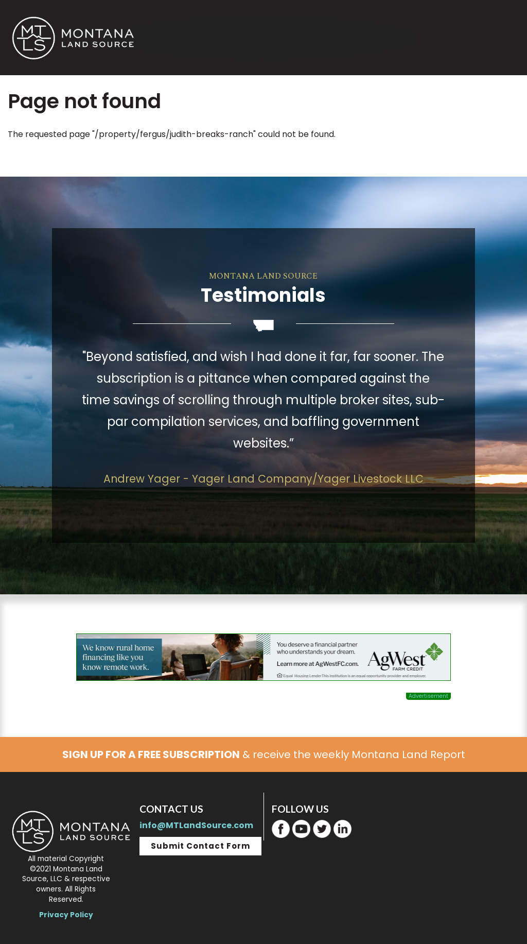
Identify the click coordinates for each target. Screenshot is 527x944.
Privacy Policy (66, 915)
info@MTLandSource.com (196, 825)
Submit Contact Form (200, 845)
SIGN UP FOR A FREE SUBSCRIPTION (151, 754)
